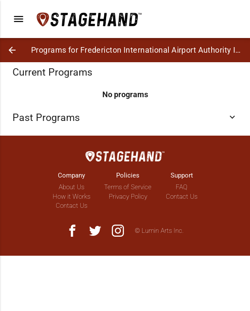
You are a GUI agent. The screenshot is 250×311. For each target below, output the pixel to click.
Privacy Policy (128, 196)
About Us (71, 187)
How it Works (71, 196)
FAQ (181, 187)
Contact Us (71, 205)
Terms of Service (128, 187)
